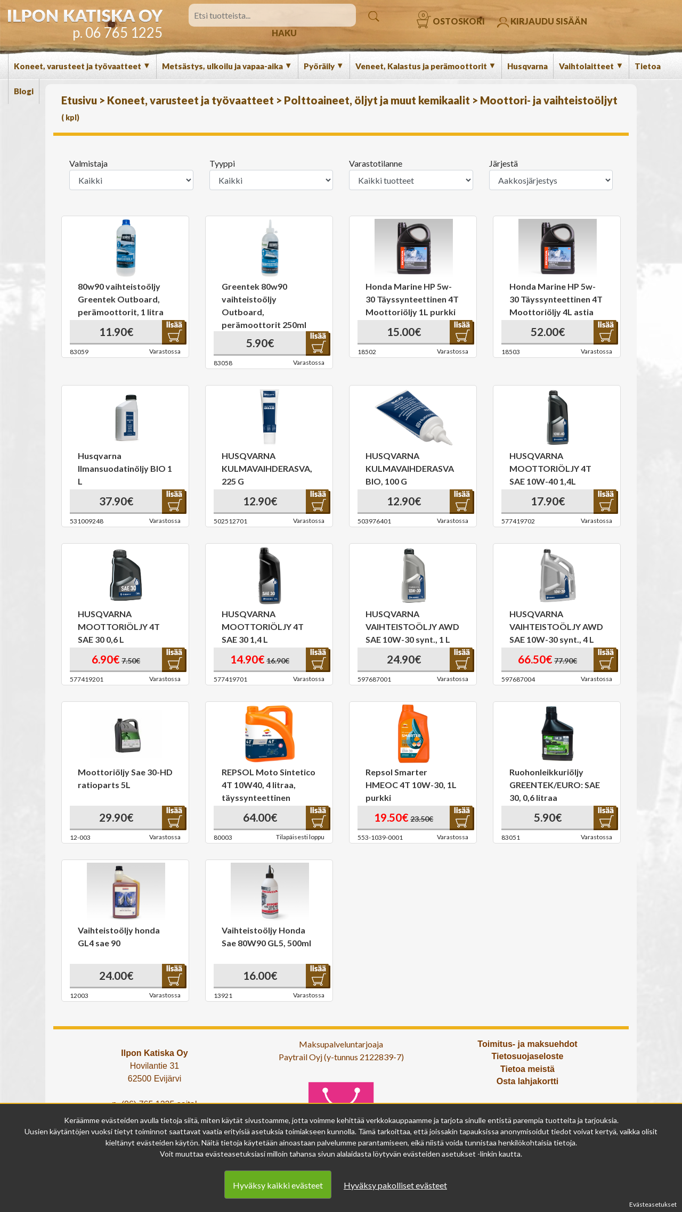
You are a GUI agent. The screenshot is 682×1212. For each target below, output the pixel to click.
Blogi (24, 91)
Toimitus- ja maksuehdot (527, 1044)
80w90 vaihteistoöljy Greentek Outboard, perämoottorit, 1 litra (121, 299)
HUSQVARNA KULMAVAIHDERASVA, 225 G (267, 468)
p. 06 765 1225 (117, 32)
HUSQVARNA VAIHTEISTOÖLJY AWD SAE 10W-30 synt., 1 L (412, 626)
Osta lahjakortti (527, 1081)
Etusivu (80, 100)
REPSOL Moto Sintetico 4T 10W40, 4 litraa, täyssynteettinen (268, 784)
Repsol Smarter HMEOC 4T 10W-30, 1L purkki (411, 784)
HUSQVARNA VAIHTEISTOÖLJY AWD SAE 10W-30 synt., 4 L (556, 626)
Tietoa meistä (527, 1069)
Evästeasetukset (653, 1204)
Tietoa (648, 66)
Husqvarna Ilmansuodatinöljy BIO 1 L (125, 468)
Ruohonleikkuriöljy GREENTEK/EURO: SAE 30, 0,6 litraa (554, 784)
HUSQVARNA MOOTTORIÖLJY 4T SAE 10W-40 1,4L (550, 468)
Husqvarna (527, 66)
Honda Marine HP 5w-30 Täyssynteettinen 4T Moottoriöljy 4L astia (556, 299)
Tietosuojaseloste (528, 1056)
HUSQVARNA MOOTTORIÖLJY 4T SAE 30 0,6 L (119, 626)
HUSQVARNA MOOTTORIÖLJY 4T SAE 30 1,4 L (263, 626)
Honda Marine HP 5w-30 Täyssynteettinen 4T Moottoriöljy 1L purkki (412, 299)
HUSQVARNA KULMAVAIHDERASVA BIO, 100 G (410, 468)
